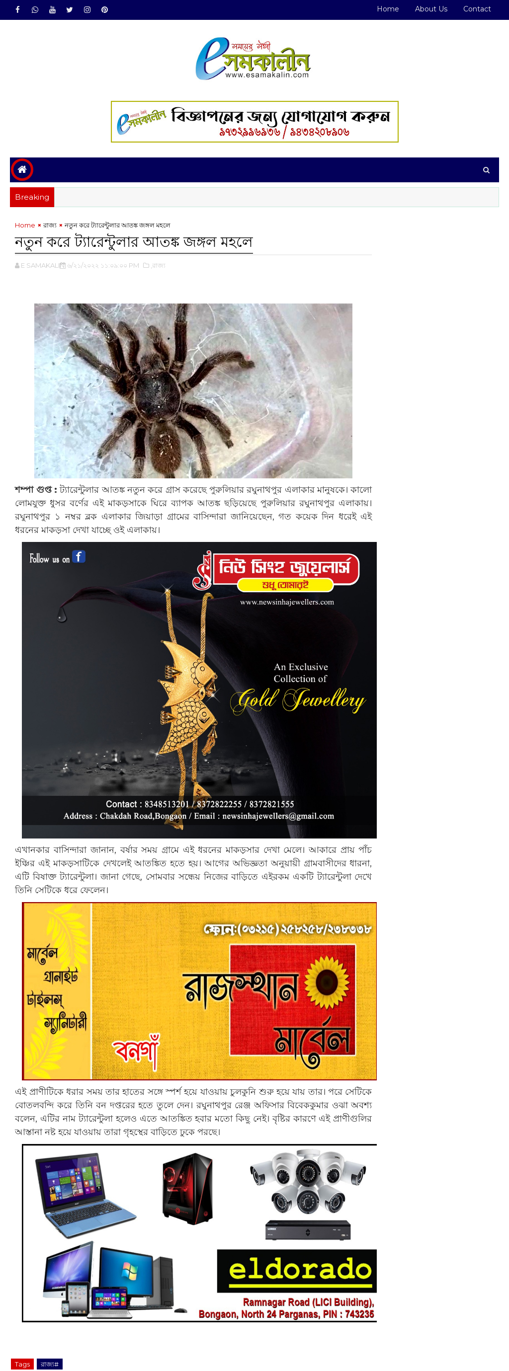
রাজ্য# (50, 1315)
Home (388, 8)
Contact (477, 8)
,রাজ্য (158, 266)
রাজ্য (50, 227)
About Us (431, 8)
